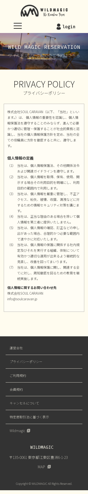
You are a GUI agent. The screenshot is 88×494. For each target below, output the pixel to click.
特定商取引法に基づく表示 (29, 417)
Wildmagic (17, 430)
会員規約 (16, 389)
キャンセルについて (24, 403)
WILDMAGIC (44, 10)
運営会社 (16, 348)
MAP (41, 466)
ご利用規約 (18, 375)
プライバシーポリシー (26, 361)
